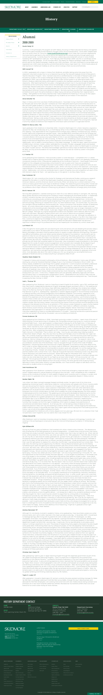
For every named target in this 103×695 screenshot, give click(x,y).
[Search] (97, 7)
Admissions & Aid (45, 7)
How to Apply (30, 664)
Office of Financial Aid (32, 677)
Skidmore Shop (54, 681)
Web (76, 661)
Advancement (43, 661)
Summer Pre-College (20, 685)
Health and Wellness (56, 674)
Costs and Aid (30, 668)
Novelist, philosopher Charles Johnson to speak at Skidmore (46, 631)
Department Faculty (16, 29)
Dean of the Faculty (19, 672)
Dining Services (55, 670)
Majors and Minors (19, 664)
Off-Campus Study (19, 681)
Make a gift (42, 670)
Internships (9, 49)
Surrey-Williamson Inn (8, 681)
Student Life (57, 7)
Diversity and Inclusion (8, 670)
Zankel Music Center (8, 685)
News (64, 664)
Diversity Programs (55, 672)
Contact (84, 1)
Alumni (62, 1)
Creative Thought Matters (9, 666)
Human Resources (7, 672)
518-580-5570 (14, 638)
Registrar (17, 670)
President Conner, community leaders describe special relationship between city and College (48, 644)
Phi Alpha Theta (12, 42)
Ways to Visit (30, 666)
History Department (11, 56)
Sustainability (6, 677)
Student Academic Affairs (21, 674)
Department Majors (33, 29)
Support (74, 7)
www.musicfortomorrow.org (57, 53)
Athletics (66, 7)
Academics (35, 7)
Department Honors (85, 29)
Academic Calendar (19, 666)
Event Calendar (66, 666)
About (27, 7)
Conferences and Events (68, 674)
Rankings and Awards (8, 674)
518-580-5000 (11, 636)
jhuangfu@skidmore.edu (61, 614)
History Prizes (12, 39)
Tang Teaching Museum (8, 683)
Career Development (55, 668)
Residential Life (54, 679)
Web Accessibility (78, 664)
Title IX (5, 679)
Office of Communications (68, 672)
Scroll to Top (94, 693)
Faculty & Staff (46, 1)
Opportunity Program (20, 683)
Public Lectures (66, 668)
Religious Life (54, 677)
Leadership (6, 664)
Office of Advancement (44, 664)
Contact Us (9, 53)
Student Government (56, 683)
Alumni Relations (43, 666)
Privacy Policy (78, 666)
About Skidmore (8, 661)
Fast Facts (30, 674)
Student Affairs (54, 666)
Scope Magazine (66, 670)
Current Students (55, 1)
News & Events (67, 661)
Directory (78, 1)
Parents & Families (70, 1)
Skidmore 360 (6, 668)
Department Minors (50, 29)
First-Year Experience (20, 677)
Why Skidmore (30, 670)
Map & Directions (83, 628)
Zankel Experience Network (57, 685)
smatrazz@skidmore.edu (85, 612)
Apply (93, 1)
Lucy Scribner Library (20, 679)
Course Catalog (18, 668)
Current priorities (43, 668)
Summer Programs (19, 687)
